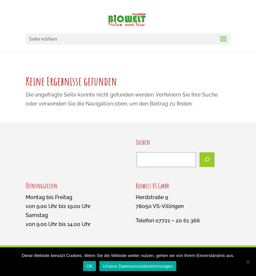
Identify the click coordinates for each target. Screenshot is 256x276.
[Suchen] (207, 159)
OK (89, 266)
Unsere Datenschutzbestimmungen (138, 266)
